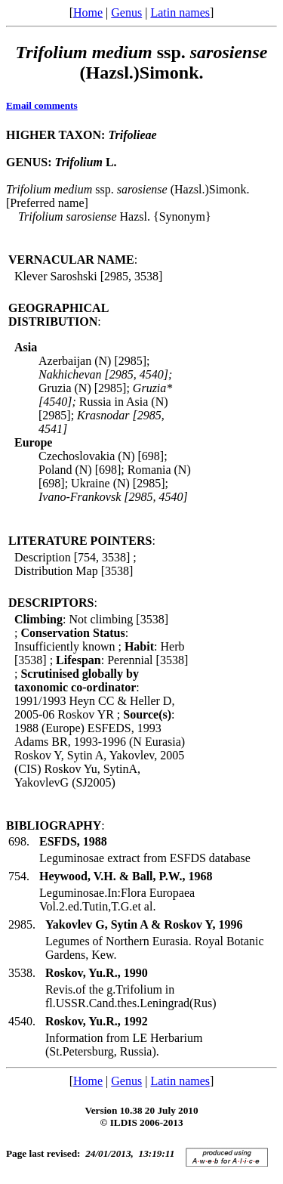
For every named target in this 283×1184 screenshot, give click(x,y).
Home (88, 12)
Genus (126, 12)
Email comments (42, 105)
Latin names (180, 12)
